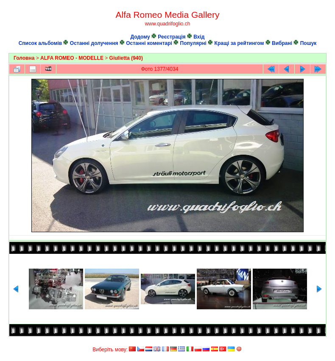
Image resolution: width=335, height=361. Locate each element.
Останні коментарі (149, 43)
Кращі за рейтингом (239, 43)
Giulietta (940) (126, 58)
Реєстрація (171, 37)
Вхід (198, 37)
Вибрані (282, 43)
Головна (24, 58)
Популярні (193, 43)
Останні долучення (94, 43)
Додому (140, 37)
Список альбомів (40, 43)
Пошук (308, 43)
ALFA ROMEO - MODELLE (71, 58)
